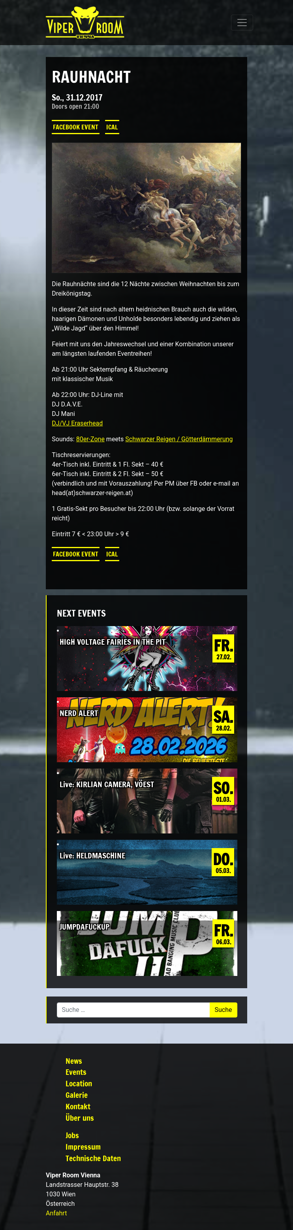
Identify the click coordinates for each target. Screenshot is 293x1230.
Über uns (80, 1117)
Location (79, 1083)
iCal (112, 127)
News (74, 1060)
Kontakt (78, 1106)
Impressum (83, 1146)
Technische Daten (93, 1158)
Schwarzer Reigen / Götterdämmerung (179, 439)
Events (76, 1072)
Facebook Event (75, 127)
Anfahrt (56, 1213)
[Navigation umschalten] (242, 22)
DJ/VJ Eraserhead (77, 423)
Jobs (72, 1135)
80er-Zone (90, 439)
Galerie (77, 1095)
